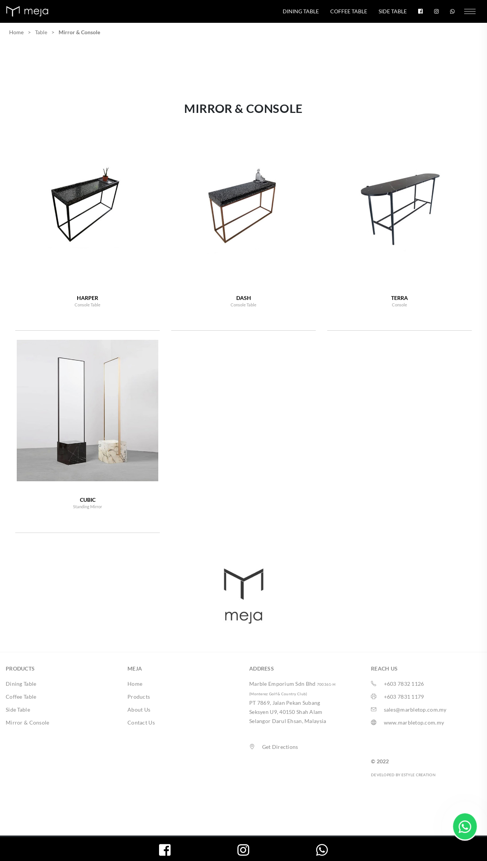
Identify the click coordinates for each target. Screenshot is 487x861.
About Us (138, 709)
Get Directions (280, 747)
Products (138, 696)
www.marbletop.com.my (414, 722)
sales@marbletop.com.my (415, 709)
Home (16, 32)
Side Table (393, 11)
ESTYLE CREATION (418, 774)
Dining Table (301, 11)
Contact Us (141, 722)
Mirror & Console (27, 722)
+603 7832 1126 (404, 683)
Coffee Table (348, 11)
